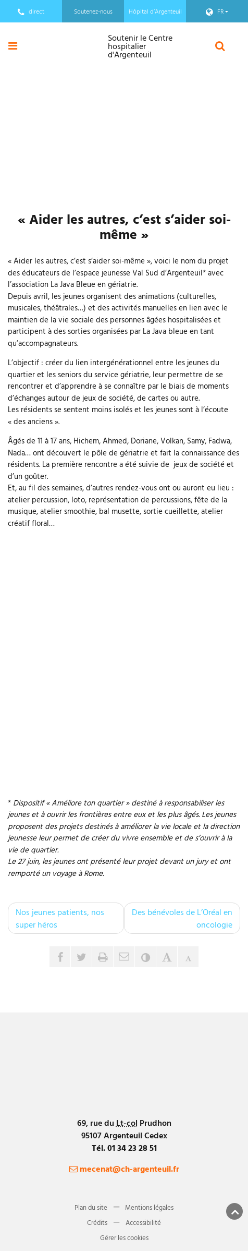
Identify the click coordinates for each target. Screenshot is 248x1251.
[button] (124, 956)
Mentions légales (149, 1206)
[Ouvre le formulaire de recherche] (220, 46)
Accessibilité (143, 1222)
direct (31, 11)
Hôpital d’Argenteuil (155, 11)
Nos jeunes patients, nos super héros (60, 918)
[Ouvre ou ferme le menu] (13, 46)
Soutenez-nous (93, 11)
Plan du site (91, 1206)
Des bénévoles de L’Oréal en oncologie (182, 918)
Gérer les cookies (124, 1237)
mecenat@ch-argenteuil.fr (124, 1168)
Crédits (97, 1222)
